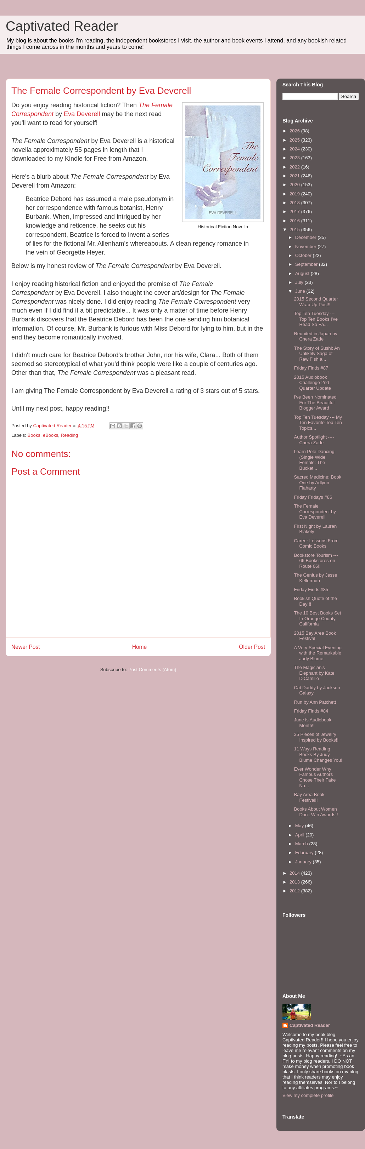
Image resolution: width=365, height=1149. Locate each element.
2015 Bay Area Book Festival (315, 635)
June (301, 291)
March (302, 843)
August (303, 273)
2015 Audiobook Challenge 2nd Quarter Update (312, 383)
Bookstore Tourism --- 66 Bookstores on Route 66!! (316, 561)
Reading (69, 435)
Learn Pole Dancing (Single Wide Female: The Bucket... (314, 460)
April (300, 835)
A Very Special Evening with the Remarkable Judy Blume (317, 653)
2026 (295, 130)
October (304, 255)
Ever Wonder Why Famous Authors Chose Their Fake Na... (315, 777)
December (306, 237)
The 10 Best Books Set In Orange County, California (317, 618)
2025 (295, 140)
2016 (295, 220)
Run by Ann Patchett (315, 702)
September (307, 264)
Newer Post (25, 647)
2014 (295, 873)
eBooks (50, 435)
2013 (295, 882)
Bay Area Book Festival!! (309, 797)
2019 (295, 193)
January (304, 861)
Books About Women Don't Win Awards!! (316, 811)
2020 (295, 184)
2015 (295, 229)
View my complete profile (307, 1095)
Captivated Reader (62, 26)
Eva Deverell (82, 114)
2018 (295, 202)
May (300, 825)
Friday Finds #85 (311, 589)
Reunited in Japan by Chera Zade (315, 336)
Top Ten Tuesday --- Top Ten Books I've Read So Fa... (315, 319)
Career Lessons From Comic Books (316, 543)
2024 (295, 149)
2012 (295, 890)
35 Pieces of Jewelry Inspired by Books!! (316, 737)
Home (139, 647)
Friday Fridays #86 (313, 497)
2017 (295, 211)
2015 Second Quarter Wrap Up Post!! (316, 301)
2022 (295, 167)
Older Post (252, 647)
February (305, 852)
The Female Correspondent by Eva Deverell (315, 511)
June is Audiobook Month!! (312, 722)
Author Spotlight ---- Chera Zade (314, 439)
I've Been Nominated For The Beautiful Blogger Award (315, 402)
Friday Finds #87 (311, 368)
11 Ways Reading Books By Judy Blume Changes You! (318, 754)
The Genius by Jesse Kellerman (315, 577)
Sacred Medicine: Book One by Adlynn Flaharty (317, 482)
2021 (295, 175)
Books (34, 435)
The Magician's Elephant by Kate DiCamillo (314, 673)
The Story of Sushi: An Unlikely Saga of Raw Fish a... (316, 353)
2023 (295, 157)
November (306, 246)
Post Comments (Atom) (152, 669)
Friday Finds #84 (311, 711)
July (300, 282)
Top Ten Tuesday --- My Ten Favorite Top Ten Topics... (318, 423)
